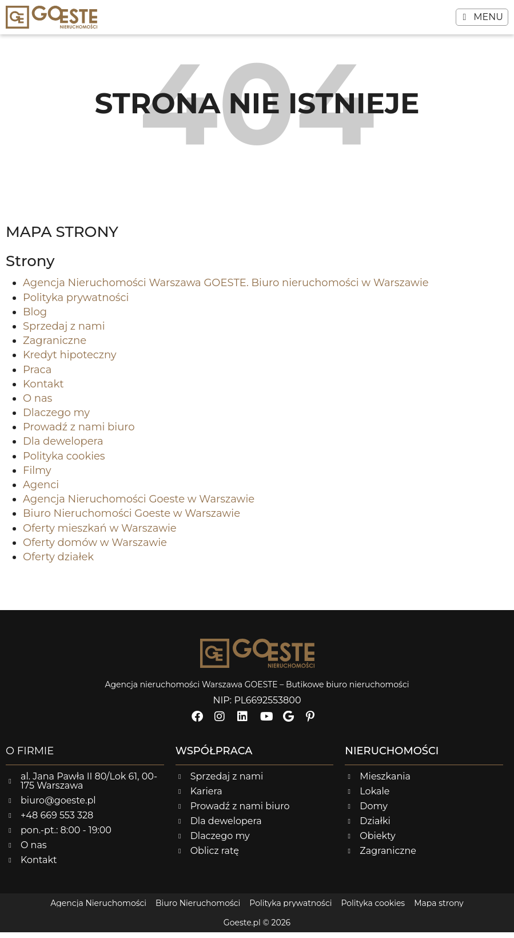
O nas (37, 404)
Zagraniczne (54, 346)
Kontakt (43, 389)
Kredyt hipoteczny (70, 361)
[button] (482, 17)
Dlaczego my (56, 418)
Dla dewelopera (63, 447)
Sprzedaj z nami (64, 332)
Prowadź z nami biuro (79, 433)
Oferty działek (58, 562)
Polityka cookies (64, 462)
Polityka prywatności (76, 303)
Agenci (41, 490)
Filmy (37, 476)
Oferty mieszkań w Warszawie (100, 534)
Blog (35, 317)
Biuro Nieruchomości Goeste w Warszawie (131, 519)
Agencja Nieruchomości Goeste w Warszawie (138, 505)
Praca (37, 375)
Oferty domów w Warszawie (95, 548)
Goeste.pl (242, 928)
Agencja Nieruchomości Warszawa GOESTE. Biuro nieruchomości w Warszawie (226, 289)
